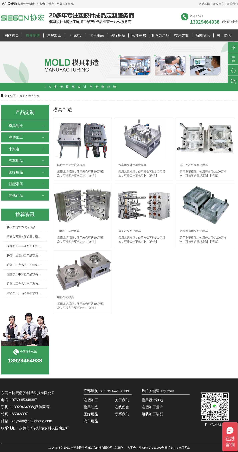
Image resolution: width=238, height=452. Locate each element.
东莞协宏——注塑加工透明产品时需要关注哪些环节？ (25, 246)
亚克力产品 (160, 35)
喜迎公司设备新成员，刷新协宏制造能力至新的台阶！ (25, 236)
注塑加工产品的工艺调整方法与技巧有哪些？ (25, 264)
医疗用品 (118, 35)
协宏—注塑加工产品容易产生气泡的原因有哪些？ (25, 255)
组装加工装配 (65, 3)
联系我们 (232, 3)
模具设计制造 (26, 3)
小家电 (75, 35)
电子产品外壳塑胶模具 (194, 164)
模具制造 (33, 35)
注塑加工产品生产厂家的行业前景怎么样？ (25, 283)
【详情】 (91, 175)
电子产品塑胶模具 (129, 231)
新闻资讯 (203, 35)
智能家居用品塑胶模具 (194, 231)
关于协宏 (224, 35)
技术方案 (181, 35)
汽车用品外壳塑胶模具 (132, 164)
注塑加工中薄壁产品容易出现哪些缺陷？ (25, 274)
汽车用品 (96, 35)
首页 (22, 95)
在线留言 (218, 3)
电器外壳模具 (65, 297)
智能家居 (139, 35)
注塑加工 (54, 35)
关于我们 (122, 400)
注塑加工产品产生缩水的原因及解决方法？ (25, 293)
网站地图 (204, 3)
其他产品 (16, 196)
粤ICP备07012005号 (151, 447)
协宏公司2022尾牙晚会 (21, 227)
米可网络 (184, 447)
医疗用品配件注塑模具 (71, 164)
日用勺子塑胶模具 (68, 231)
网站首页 (11, 35)
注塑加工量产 (45, 3)
